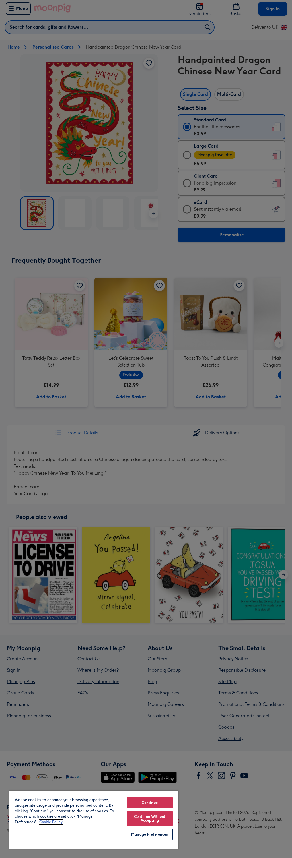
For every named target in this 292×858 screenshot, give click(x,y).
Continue (150, 803)
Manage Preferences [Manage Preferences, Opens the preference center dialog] (149, 834)
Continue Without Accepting (149, 818)
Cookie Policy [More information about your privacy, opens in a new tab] (51, 822)
